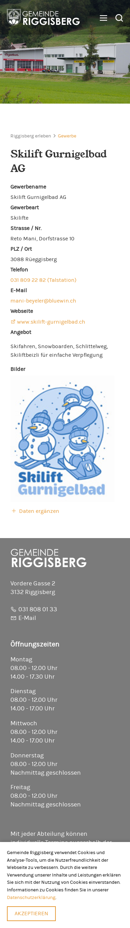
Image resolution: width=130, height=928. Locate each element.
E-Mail (27, 618)
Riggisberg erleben (30, 136)
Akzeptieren (31, 913)
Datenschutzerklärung (31, 897)
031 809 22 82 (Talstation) (43, 280)
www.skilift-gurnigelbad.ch (51, 322)
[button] (101, 18)
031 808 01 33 (37, 609)
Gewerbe (67, 136)
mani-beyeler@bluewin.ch (43, 301)
